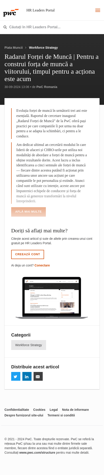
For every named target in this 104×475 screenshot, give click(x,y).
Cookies (39, 409)
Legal (54, 409)
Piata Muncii (13, 47)
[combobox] (41, 27)
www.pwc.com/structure (37, 452)
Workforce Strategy (43, 47)
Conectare (42, 265)
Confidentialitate (16, 409)
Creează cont (27, 254)
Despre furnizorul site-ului (23, 415)
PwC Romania (46, 87)
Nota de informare (75, 409)
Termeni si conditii (61, 415)
